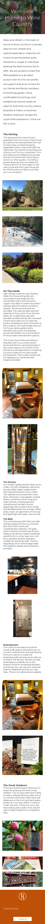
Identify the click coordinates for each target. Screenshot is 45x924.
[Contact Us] (22, 919)
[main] (22, 17)
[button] (3, 3)
